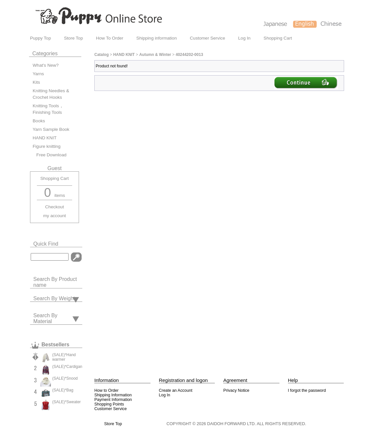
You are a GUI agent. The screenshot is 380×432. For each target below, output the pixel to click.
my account (54, 215)
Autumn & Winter (155, 54)
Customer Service (207, 38)
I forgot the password (307, 390)
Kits (36, 82)
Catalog (101, 54)
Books (39, 120)
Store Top (73, 38)
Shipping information (156, 38)
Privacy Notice (236, 390)
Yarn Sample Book (51, 129)
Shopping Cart (277, 38)
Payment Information (113, 399)
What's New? (46, 65)
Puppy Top (40, 38)
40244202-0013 (189, 54)
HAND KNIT (44, 137)
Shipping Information (113, 395)
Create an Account (176, 390)
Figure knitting (46, 146)
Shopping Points (109, 404)
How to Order (106, 390)
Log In (244, 38)
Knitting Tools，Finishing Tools (48, 109)
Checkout (54, 206)
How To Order (109, 38)
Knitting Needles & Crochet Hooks (51, 94)
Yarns (38, 73)
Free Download (50, 154)
